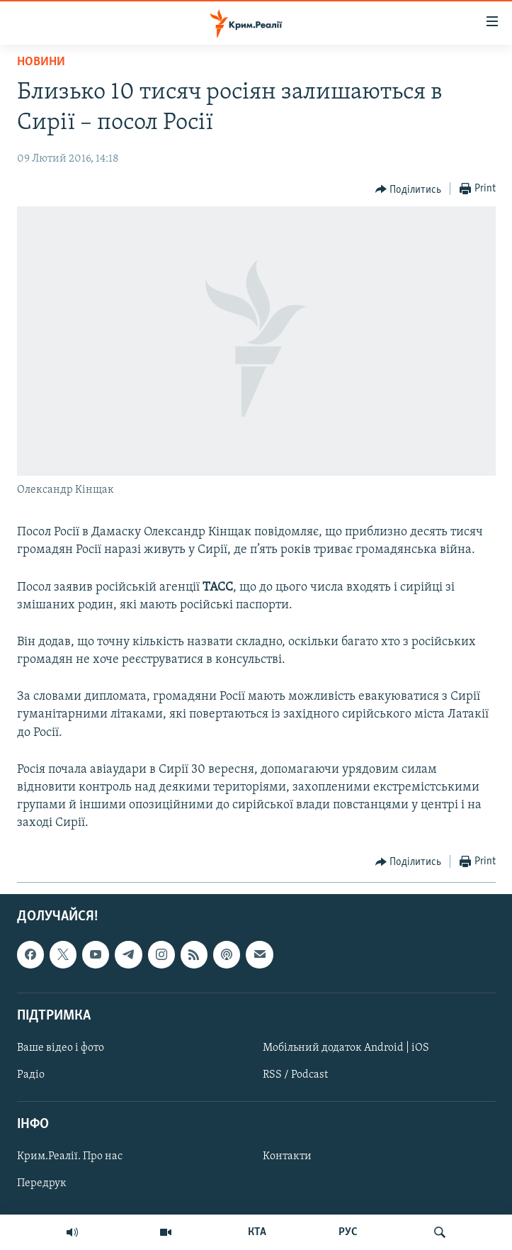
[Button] (408, 189)
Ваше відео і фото (60, 1048)
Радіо (31, 1075)
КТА (257, 1232)
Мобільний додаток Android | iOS (346, 1048)
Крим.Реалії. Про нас (70, 1156)
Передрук (42, 1183)
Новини (41, 62)
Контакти (287, 1156)
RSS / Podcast (295, 1075)
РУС (348, 1232)
